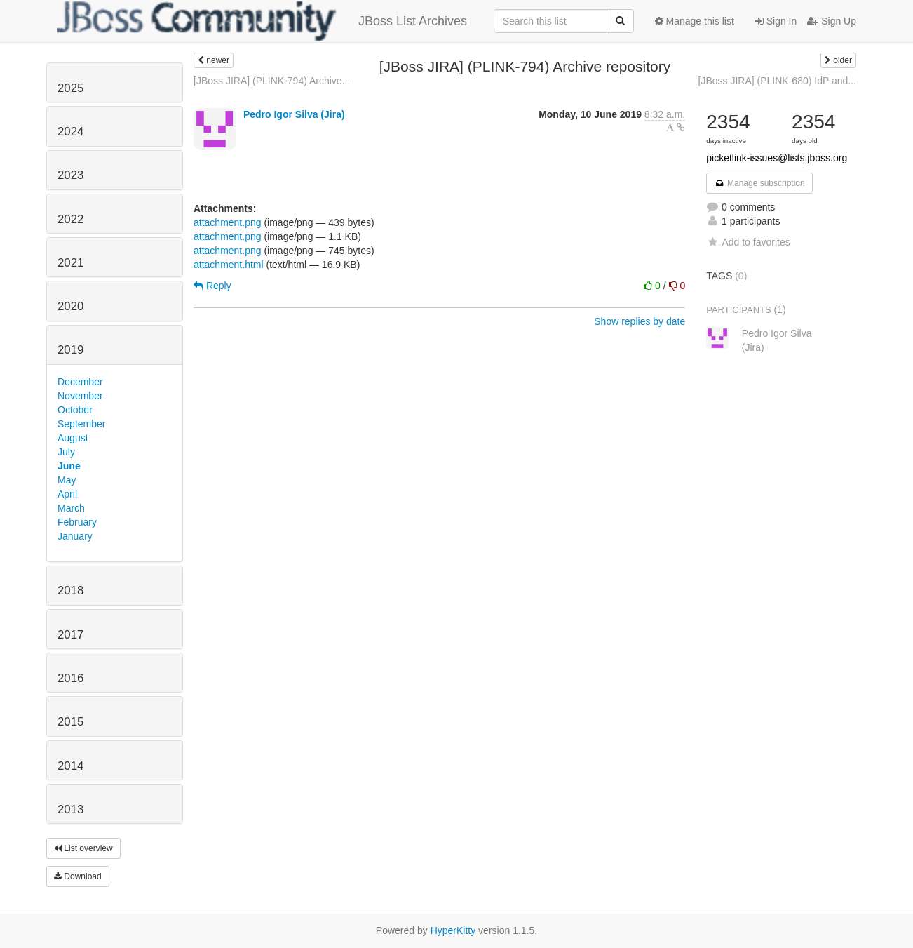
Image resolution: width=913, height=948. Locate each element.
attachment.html (229, 264)
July (66, 452)
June (69, 466)
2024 (70, 131)
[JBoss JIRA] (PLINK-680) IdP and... (777, 80)
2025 (70, 88)
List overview (83, 848)
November (80, 395)
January (75, 536)
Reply (212, 285)
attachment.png (228, 222)
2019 (70, 349)
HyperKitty (453, 930)
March (71, 508)
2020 (70, 306)
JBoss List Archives (262, 21)
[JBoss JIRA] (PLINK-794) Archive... (272, 80)
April (67, 494)
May (67, 480)
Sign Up (831, 21)
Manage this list (694, 21)
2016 (70, 678)
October (75, 409)
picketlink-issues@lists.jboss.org (776, 157)
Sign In (776, 21)
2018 (70, 590)
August (73, 437)
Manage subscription (759, 183)
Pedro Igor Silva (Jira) (294, 114)
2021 (70, 262)
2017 (70, 634)
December (80, 381)
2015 (70, 721)
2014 (70, 766)
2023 (70, 175)
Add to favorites (748, 242)
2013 (70, 809)
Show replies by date (639, 321)
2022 (70, 219)
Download (78, 876)
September (81, 423)
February (77, 522)
